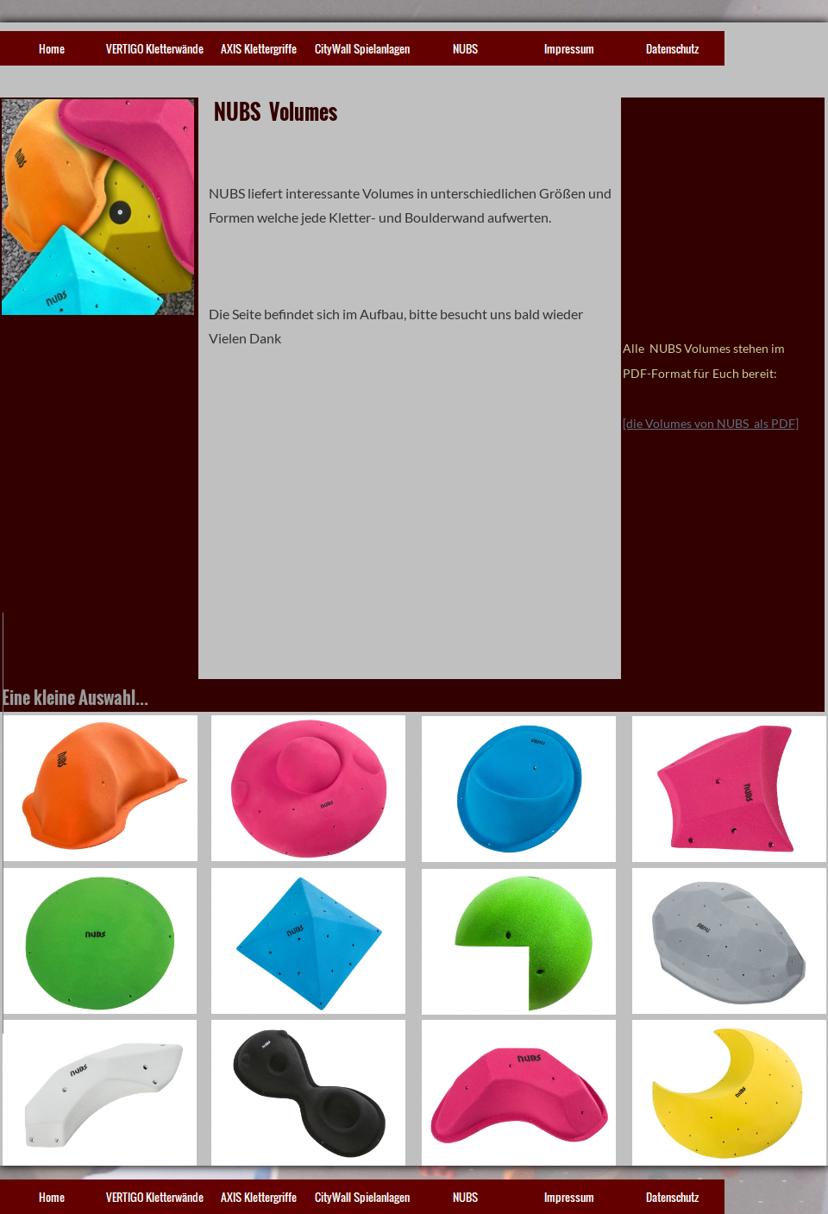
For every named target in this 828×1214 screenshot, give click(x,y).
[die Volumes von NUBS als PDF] (711, 423)
